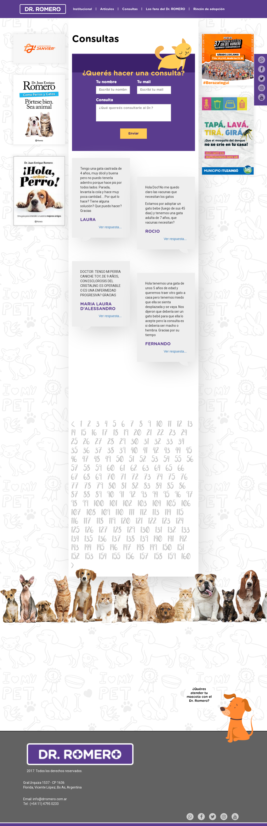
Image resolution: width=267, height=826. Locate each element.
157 (144, 557)
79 (99, 486)
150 (167, 548)
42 (156, 451)
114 (168, 513)
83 (147, 486)
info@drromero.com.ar (50, 799)
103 (142, 504)
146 (114, 548)
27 (98, 442)
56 (190, 460)
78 (87, 486)
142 (183, 539)
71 (123, 477)
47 (85, 460)
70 (111, 477)
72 (134, 477)
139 (144, 539)
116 (74, 522)
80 (112, 486)
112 (143, 513)
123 (166, 522)
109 (105, 513)
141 (171, 539)
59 (98, 469)
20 (137, 433)
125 (75, 530)
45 (189, 451)
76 (183, 477)
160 (186, 557)
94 (155, 495)
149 (153, 548)
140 (157, 539)
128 (117, 530)
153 (89, 557)
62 (133, 469)
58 (87, 469)
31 (146, 442)
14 (73, 433)
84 (159, 486)
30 (134, 442)
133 (185, 530)
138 (130, 539)
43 (167, 451)
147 (127, 548)
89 (98, 495)
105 (171, 504)
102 (127, 504)
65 (169, 469)
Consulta (104, 100)
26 (86, 442)
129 (131, 530)
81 (123, 486)
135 (88, 539)
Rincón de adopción (209, 9)
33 (169, 442)
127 (103, 530)
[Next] (72, 566)
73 (147, 477)
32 (157, 442)
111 (131, 513)
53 (155, 460)
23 (172, 433)
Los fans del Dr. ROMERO (165, 9)
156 (130, 557)
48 (97, 460)
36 (86, 451)
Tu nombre (106, 82)
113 (155, 513)
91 (121, 495)
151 (180, 548)
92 (133, 495)
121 (139, 522)
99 (85, 504)
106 (186, 504)
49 (108, 460)
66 (181, 469)
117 (87, 522)
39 (122, 451)
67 (74, 477)
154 (103, 557)
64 (157, 469)
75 (171, 477)
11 (170, 425)
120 (125, 522)
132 (172, 530)
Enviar (133, 133)
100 (99, 504)
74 (159, 477)
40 (134, 451)
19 (126, 433)
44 (178, 451)
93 (144, 495)
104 (156, 504)
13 (190, 425)
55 (178, 460)
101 (113, 504)
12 (179, 425)
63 (145, 469)
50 (120, 460)
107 (76, 513)
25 (74, 442)
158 (158, 557)
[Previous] (73, 425)
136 (102, 539)
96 (178, 495)
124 (179, 522)
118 (99, 522)
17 (105, 433)
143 (75, 548)
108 (91, 513)
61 (122, 469)
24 (184, 433)
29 (122, 442)
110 (119, 513)
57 (74, 469)
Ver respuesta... (110, 227)
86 (182, 486)
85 (170, 486)
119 (112, 522)
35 (74, 451)
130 (145, 530)
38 (110, 451)
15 (83, 433)
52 (143, 460)
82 (135, 486)
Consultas (130, 9)
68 (87, 477)
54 (166, 460)
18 (115, 433)
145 (100, 548)
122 (152, 522)
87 (74, 495)
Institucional (82, 9)
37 (98, 451)
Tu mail (144, 82)
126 (89, 530)
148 (140, 548)
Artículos (107, 9)
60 (110, 469)
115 (179, 513)
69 (98, 477)
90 (110, 495)
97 (189, 495)
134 (75, 539)
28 (110, 442)
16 (94, 433)
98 (74, 504)
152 (75, 557)
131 (158, 530)
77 (75, 486)
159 (172, 557)
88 (87, 495)
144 (87, 548)
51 (131, 460)
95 (166, 495)
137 (116, 539)
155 (116, 557)
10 (159, 425)
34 (181, 442)
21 (149, 433)
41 (145, 451)
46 (74, 460)
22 (160, 433)
